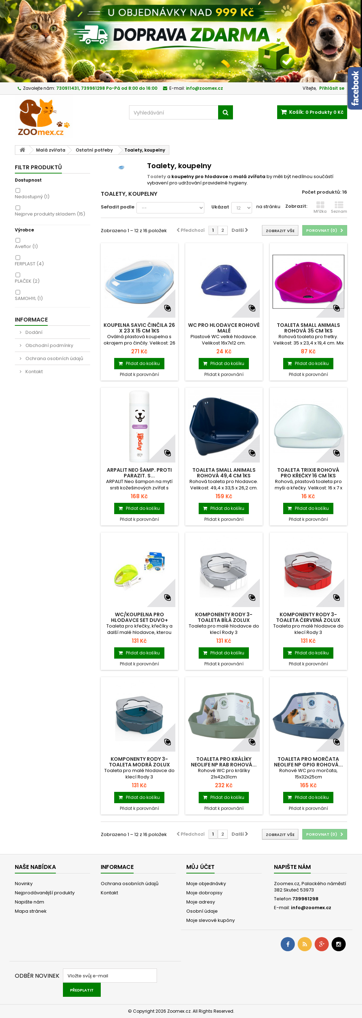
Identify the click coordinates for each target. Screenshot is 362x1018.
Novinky (24, 883)
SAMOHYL (29, 298)
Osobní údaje (202, 911)
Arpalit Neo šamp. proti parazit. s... (139, 472)
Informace (31, 320)
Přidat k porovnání (139, 374)
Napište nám (29, 902)
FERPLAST (29, 263)
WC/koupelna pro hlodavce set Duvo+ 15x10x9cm (139, 620)
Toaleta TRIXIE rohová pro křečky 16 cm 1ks (308, 472)
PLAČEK (27, 281)
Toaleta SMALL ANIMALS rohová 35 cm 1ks (308, 328)
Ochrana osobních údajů (53, 358)
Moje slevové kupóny (210, 920)
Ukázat (220, 207)
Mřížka (320, 207)
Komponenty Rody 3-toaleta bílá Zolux (223, 617)
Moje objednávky (206, 883)
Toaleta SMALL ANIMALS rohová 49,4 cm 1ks (224, 472)
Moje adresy (200, 902)
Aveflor (26, 246)
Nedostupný (32, 196)
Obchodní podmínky (48, 345)
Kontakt (33, 371)
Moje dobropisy (204, 892)
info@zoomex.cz (311, 907)
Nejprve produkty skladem (50, 214)
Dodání (33, 332)
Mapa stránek (31, 911)
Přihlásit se (331, 88)
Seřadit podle (117, 207)
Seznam (339, 207)
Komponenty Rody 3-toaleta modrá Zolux (139, 761)
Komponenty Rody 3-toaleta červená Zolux (308, 617)
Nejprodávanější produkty (45, 892)
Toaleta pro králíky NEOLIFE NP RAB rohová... (224, 761)
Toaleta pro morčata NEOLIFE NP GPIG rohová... (308, 761)
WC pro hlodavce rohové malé (223, 328)
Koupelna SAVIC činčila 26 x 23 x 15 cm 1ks (139, 328)
